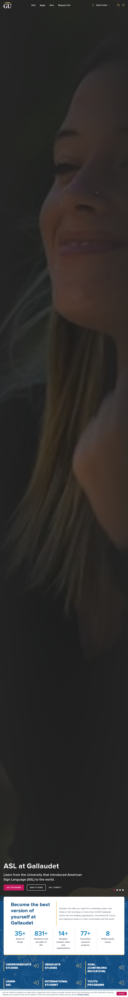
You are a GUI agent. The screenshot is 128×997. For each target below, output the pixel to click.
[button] (117, 5)
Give (52, 5)
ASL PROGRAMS (14, 887)
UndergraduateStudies (18, 966)
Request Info (64, 5)
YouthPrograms (96, 983)
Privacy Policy (83, 994)
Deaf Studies (36, 887)
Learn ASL (10, 983)
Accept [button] (121, 994)
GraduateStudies (53, 966)
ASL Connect (55, 887)
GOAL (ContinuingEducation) (97, 968)
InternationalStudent (56, 983)
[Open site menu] (123, 5)
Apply (43, 5)
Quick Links (101, 5)
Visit (33, 5)
